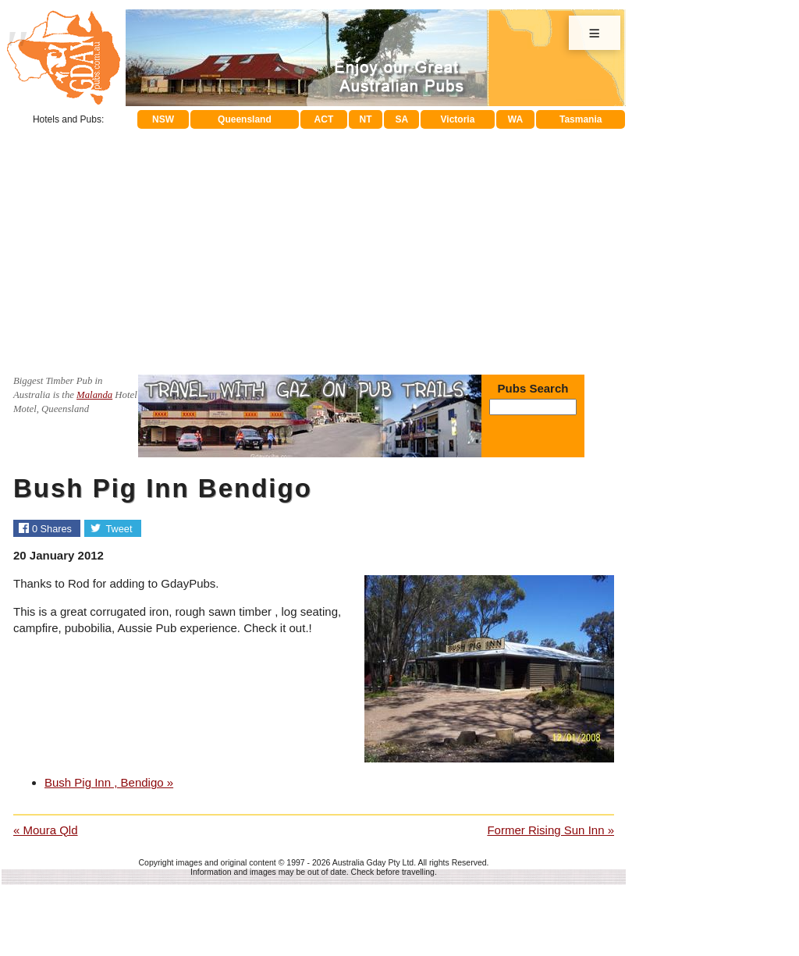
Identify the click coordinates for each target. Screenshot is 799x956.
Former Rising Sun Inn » (550, 830)
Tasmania (580, 119)
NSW (163, 119)
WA (515, 119)
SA (402, 119)
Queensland (245, 119)
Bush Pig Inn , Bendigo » (108, 782)
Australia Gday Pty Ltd (373, 862)
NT (365, 119)
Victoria (458, 119)
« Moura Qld (45, 830)
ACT (324, 119)
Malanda (94, 394)
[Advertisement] (314, 246)
